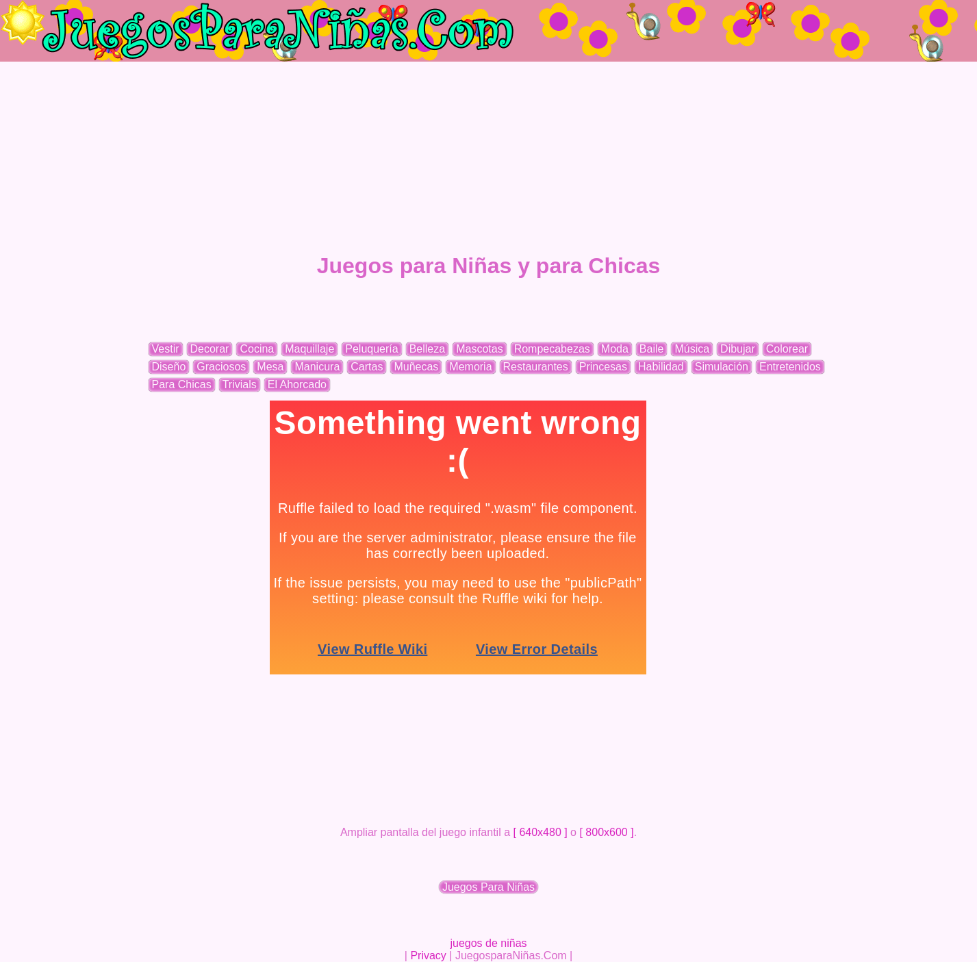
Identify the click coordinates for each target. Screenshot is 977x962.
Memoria (470, 366)
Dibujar (737, 349)
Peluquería (371, 349)
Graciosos (221, 366)
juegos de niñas (488, 943)
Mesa (270, 366)
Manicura (317, 366)
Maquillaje (309, 349)
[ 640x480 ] (540, 832)
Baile (651, 349)
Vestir (165, 349)
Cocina (257, 349)
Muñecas (416, 366)
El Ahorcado (297, 384)
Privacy (428, 955)
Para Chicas (182, 384)
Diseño (169, 366)
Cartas (367, 366)
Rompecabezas (552, 349)
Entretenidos (790, 366)
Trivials (240, 384)
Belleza (427, 349)
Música (691, 349)
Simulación (721, 366)
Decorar (209, 349)
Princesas (603, 366)
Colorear (787, 349)
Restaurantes (535, 366)
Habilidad (661, 366)
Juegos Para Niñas (488, 887)
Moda (615, 349)
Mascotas (479, 349)
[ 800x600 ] (606, 832)
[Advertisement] (489, 157)
